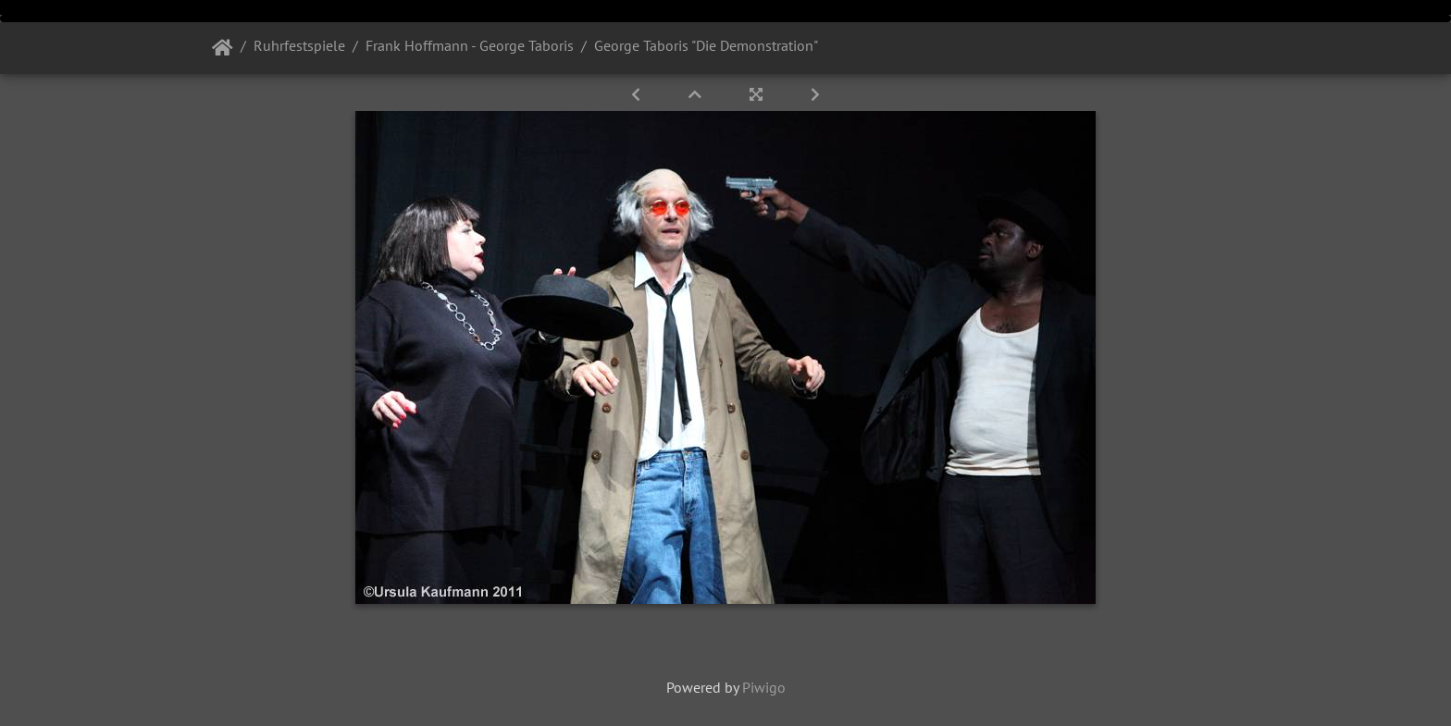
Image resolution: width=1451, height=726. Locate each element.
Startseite (222, 48)
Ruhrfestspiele (299, 45)
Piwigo (764, 687)
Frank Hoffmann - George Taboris (470, 45)
